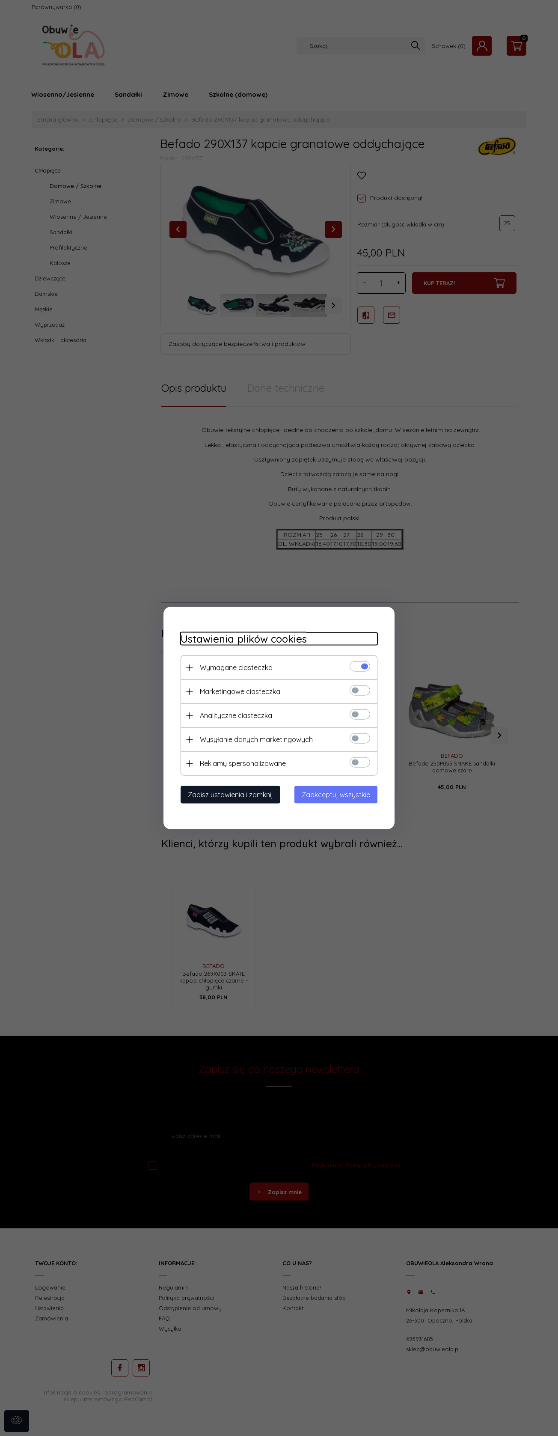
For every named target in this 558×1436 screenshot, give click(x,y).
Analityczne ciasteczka (236, 715)
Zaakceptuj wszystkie (336, 794)
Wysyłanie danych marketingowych (256, 739)
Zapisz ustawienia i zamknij (230, 794)
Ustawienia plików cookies (244, 639)
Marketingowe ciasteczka (240, 691)
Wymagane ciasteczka (236, 667)
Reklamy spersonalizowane (243, 763)
